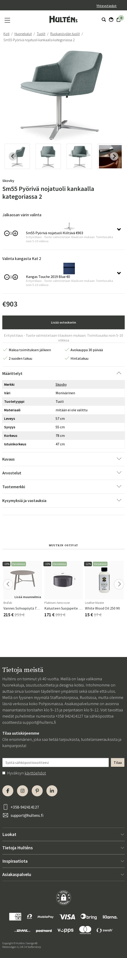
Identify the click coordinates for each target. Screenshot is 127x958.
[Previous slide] (13, 156)
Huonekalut (23, 33)
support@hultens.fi (39, 722)
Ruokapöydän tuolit (65, 33)
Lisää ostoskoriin (63, 322)
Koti (6, 33)
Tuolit (41, 33)
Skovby (8, 180)
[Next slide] (114, 156)
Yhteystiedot (106, 5)
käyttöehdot (35, 773)
